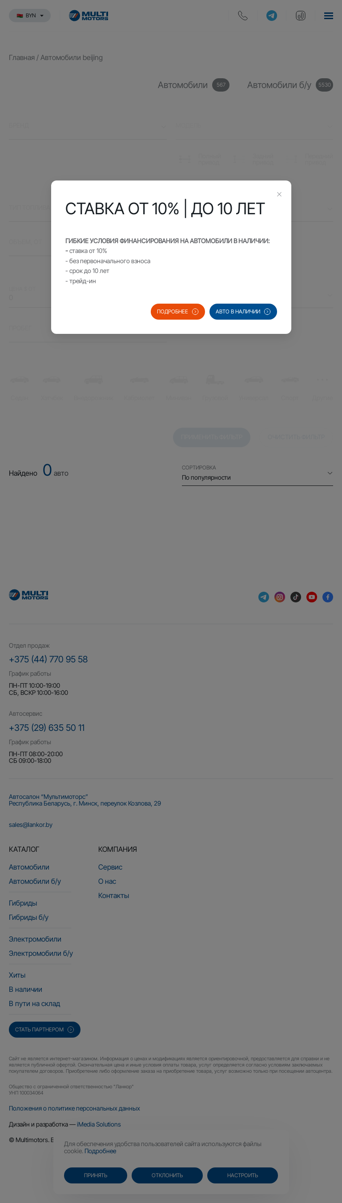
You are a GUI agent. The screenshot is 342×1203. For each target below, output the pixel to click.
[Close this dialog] (279, 195)
